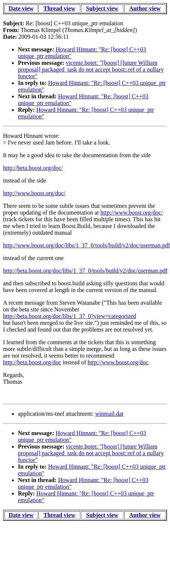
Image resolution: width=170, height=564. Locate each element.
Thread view (59, 8)
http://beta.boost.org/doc (32, 362)
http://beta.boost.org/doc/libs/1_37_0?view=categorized (69, 316)
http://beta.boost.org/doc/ (33, 168)
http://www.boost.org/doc (118, 362)
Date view (21, 8)
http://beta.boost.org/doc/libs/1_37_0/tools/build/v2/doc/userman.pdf (85, 270)
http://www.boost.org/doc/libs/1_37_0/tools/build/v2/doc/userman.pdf (86, 245)
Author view (145, 8)
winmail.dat (109, 414)
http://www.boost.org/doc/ (34, 193)
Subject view (102, 8)
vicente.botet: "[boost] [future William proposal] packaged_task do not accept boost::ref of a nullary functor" (91, 69)
